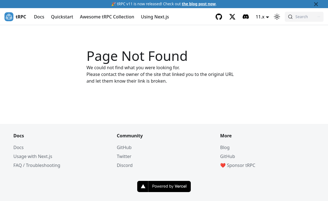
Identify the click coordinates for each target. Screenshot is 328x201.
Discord (125, 165)
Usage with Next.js (32, 156)
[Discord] (245, 16)
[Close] (321, 4)
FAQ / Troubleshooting (36, 165)
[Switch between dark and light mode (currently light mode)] (276, 16)
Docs (39, 17)
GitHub (124, 147)
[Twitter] (232, 16)
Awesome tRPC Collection (107, 17)
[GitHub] (219, 16)
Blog (225, 147)
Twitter (124, 156)
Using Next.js (155, 17)
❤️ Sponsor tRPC (237, 165)
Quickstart (62, 17)
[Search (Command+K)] (304, 17)
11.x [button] (260, 17)
